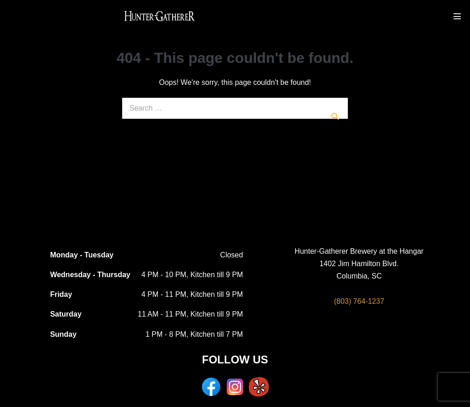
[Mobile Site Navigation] (457, 16)
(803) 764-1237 (359, 301)
